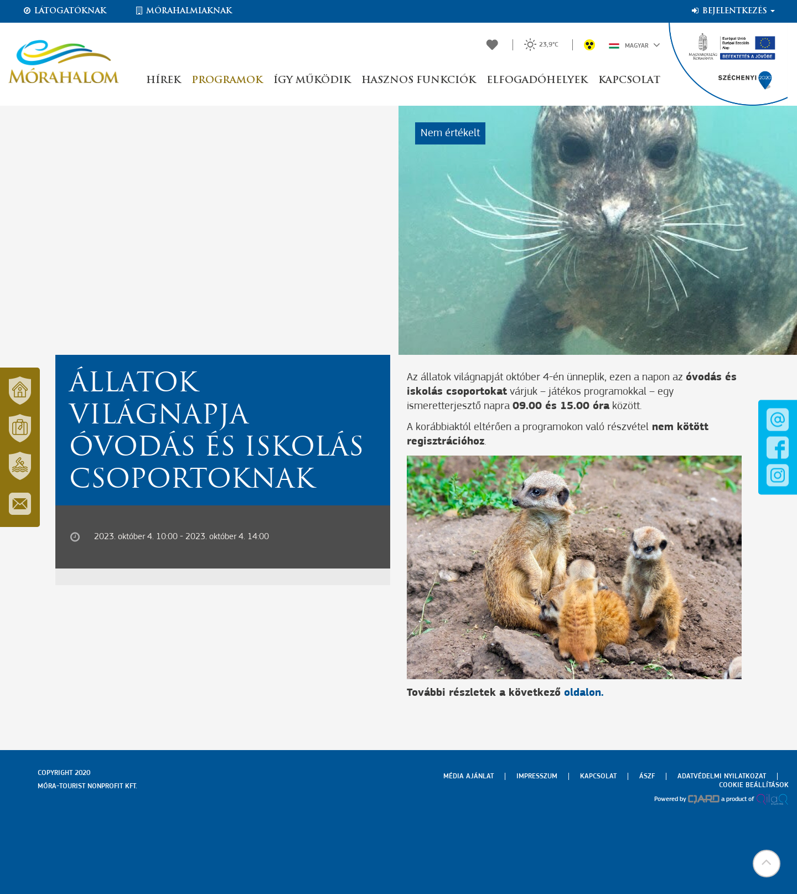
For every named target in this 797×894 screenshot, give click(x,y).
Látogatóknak (64, 11)
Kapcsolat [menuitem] (598, 776)
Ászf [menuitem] (647, 776)
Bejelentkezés (732, 11)
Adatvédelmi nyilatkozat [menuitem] (721, 776)
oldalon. (584, 693)
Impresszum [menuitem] (536, 776)
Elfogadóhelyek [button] (537, 80)
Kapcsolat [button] (629, 80)
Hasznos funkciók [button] (418, 80)
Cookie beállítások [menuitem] (754, 785)
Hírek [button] (163, 80)
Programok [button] (227, 80)
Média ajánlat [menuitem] (468, 776)
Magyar (634, 44)
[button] (766, 863)
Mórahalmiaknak (183, 11)
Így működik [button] (311, 80)
